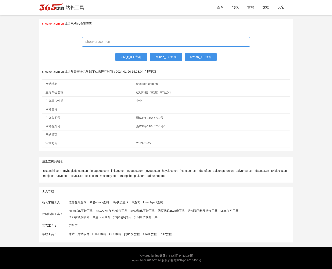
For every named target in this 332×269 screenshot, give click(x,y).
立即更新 (150, 71)
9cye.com (63, 175)
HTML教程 (99, 234)
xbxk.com (91, 175)
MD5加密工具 (229, 210)
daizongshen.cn (223, 170)
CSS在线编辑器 (79, 217)
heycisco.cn (169, 170)
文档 (266, 7)
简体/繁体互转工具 (142, 210)
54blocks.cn (279, 170)
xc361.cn (77, 175)
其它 (281, 7)
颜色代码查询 (101, 217)
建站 (72, 234)
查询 (220, 7)
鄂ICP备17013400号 (187, 260)
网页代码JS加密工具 (171, 210)
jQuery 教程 (132, 234)
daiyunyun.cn (244, 170)
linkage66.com (99, 170)
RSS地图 (172, 255)
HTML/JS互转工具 (81, 210)
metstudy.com (109, 175)
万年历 (73, 225)
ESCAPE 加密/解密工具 (111, 210)
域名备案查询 (77, 202)
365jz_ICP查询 (131, 57)
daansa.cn (262, 170)
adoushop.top (156, 175)
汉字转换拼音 (122, 217)
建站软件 (83, 234)
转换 (235, 7)
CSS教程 (115, 234)
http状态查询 (120, 202)
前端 (250, 7)
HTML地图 (186, 255)
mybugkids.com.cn (75, 170)
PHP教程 (166, 234)
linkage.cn (118, 170)
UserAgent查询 (153, 202)
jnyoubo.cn (152, 170)
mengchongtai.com (132, 175)
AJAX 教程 (150, 234)
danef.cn (205, 170)
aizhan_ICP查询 (200, 57)
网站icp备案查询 (81, 23)
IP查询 (135, 202)
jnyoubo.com (135, 170)
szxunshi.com (52, 170)
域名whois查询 (99, 202)
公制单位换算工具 (146, 217)
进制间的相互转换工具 (202, 210)
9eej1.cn (48, 175)
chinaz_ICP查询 (166, 57)
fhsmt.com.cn (188, 170)
